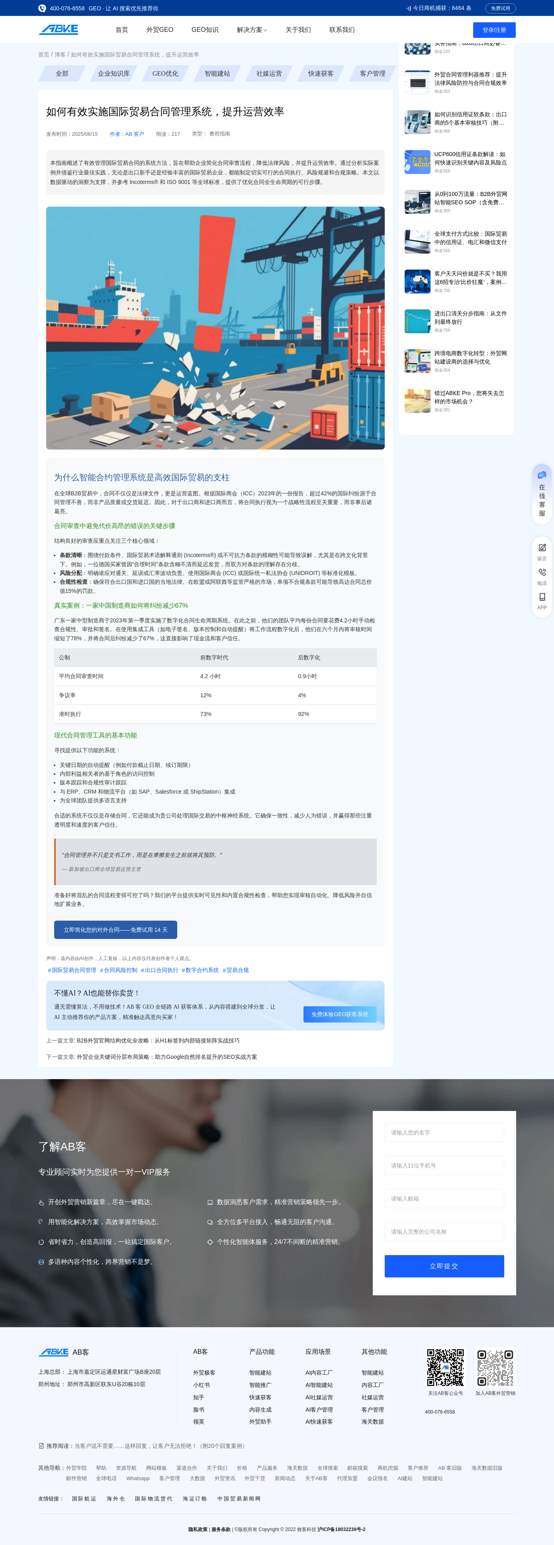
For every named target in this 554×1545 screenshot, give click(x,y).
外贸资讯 (225, 1478)
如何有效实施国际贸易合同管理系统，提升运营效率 (135, 54)
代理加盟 (347, 1478)
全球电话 (106, 1478)
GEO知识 (205, 29)
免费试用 (500, 8)
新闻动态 (285, 1478)
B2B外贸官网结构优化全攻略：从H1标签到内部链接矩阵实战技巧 (158, 1040)
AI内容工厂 (319, 1372)
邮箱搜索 (357, 1468)
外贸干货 (255, 1478)
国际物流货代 (154, 1499)
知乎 (198, 1397)
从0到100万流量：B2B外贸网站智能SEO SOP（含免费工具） (471, 202)
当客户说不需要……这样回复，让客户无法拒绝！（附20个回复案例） (161, 1446)
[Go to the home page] (58, 29)
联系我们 (342, 29)
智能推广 (260, 1385)
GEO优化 (165, 73)
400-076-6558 (67, 8)
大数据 (197, 1478)
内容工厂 (373, 1385)
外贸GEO (160, 29)
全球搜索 (327, 1468)
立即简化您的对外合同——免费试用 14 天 (116, 930)
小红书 (201, 1385)
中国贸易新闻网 (239, 1499)
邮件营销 (76, 1478)
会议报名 (377, 1478)
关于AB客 (316, 1478)
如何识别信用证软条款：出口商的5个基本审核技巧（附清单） (471, 122)
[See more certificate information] (58, 1410)
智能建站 (217, 73)
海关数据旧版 (487, 1468)
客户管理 (373, 73)
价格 (242, 1468)
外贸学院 (76, 1468)
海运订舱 (195, 1499)
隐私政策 (198, 1529)
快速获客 (321, 73)
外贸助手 (260, 1421)
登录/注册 (495, 30)
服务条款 (221, 1529)
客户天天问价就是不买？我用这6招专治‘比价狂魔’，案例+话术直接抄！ (471, 281)
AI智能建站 (319, 1385)
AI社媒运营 (319, 1397)
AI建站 (405, 1478)
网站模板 (156, 1468)
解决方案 (252, 29)
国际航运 (85, 1499)
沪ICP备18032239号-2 (341, 1529)
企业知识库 (114, 73)
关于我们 (298, 29)
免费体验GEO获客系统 (339, 1014)
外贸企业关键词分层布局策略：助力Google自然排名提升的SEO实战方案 (167, 1057)
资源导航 (126, 1468)
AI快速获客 (319, 1421)
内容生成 (260, 1409)
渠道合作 (186, 1468)
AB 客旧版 (450, 1468)
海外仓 (116, 1499)
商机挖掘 (388, 1468)
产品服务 (267, 1468)
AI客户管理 (319, 1409)
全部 (62, 73)
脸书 (198, 1409)
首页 (121, 29)
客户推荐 (418, 1468)
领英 (198, 1421)
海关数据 (373, 1421)
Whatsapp (138, 1478)
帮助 (101, 1468)
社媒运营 (269, 73)
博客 (60, 54)
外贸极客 (204, 1372)
